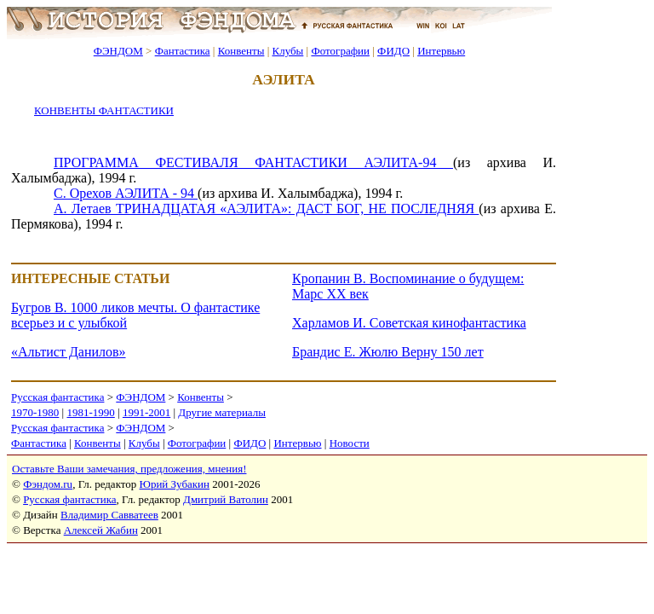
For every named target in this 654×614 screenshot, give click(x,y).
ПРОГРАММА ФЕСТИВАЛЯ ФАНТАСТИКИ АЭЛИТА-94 (253, 162)
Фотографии (340, 50)
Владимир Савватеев (109, 514)
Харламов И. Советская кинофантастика (409, 323)
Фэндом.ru (47, 484)
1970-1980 (35, 412)
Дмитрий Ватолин (225, 499)
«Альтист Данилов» (68, 352)
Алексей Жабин (101, 530)
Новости (350, 443)
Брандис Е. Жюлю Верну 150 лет (388, 352)
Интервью (441, 50)
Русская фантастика (57, 397)
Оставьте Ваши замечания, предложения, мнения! (129, 468)
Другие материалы (222, 412)
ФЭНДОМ (118, 50)
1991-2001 (146, 412)
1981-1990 (90, 412)
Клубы (287, 50)
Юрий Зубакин (174, 484)
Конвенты (241, 50)
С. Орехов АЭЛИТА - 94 (126, 193)
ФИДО (393, 50)
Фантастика (182, 50)
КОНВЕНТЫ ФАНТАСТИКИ (104, 110)
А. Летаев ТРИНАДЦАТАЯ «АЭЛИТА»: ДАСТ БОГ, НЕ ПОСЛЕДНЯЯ (266, 208)
